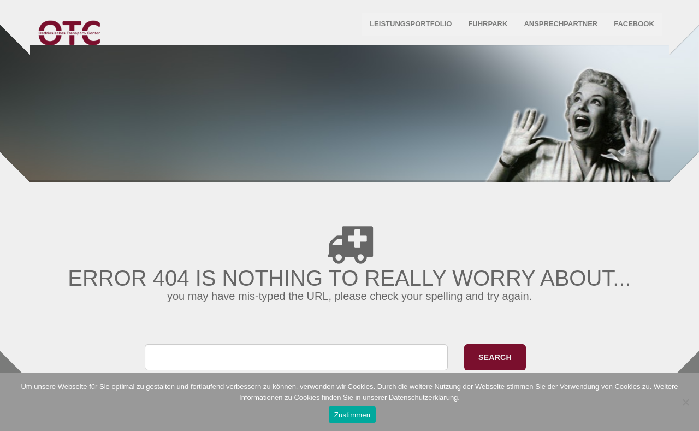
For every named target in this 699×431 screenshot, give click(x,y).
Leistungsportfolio (409, 27)
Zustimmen (352, 415)
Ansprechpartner (559, 27)
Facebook (632, 27)
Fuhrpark (486, 27)
